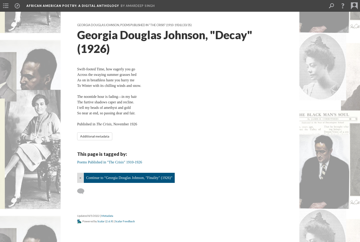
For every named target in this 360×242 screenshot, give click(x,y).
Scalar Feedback (125, 221)
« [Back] (80, 178)
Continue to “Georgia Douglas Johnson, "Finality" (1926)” (129, 178)
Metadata (107, 215)
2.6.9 (109, 221)
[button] (343, 5)
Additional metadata (94, 136)
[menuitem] (5, 5)
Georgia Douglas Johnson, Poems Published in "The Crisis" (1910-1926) (129, 25)
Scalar (101, 221)
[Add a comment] (82, 191)
